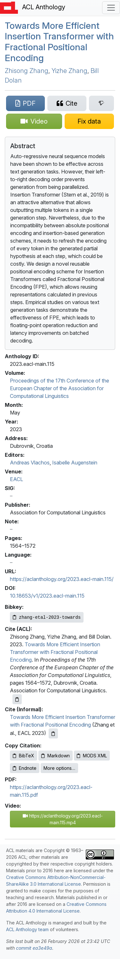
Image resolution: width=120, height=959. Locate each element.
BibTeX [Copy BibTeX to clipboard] (23, 755)
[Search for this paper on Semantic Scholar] (101, 103)
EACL (16, 479)
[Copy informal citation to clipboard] (53, 733)
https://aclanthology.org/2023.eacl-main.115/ (62, 579)
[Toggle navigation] (111, 7)
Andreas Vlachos (30, 462)
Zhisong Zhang (26, 71)
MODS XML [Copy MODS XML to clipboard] (92, 755)
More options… (59, 768)
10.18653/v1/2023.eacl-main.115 (47, 595)
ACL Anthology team (27, 929)
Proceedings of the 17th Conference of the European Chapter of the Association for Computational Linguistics (59, 388)
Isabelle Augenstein (74, 462)
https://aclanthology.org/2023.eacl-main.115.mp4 (63, 819)
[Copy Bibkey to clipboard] (47, 617)
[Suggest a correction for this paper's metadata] (89, 121)
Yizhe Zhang (69, 71)
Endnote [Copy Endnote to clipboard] (24, 768)
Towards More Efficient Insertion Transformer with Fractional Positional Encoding (59, 41)
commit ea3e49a (34, 948)
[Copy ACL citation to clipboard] (17, 699)
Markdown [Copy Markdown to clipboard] (55, 755)
